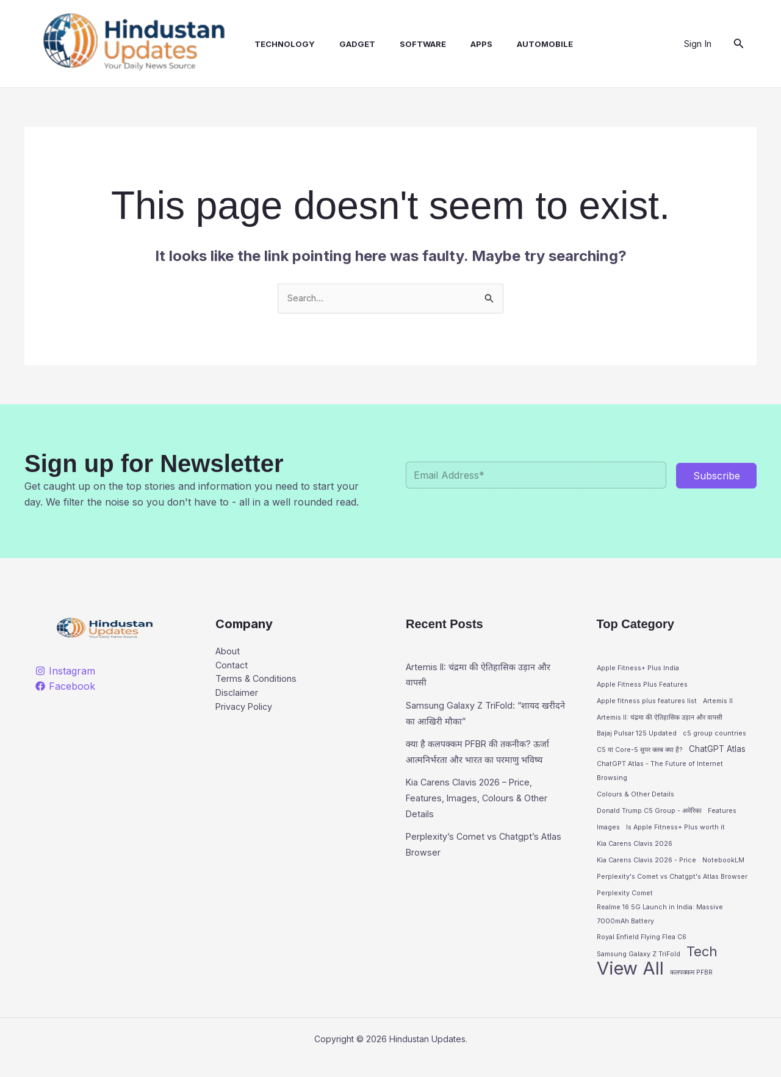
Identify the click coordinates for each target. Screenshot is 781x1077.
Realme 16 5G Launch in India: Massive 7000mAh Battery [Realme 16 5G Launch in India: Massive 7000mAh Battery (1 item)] (660, 926)
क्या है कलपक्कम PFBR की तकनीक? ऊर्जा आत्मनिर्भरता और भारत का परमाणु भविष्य (479, 760)
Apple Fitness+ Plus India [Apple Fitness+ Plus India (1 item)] (638, 669)
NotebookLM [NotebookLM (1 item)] (723, 869)
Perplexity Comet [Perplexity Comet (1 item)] (625, 903)
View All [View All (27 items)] (630, 985)
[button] (738, 43)
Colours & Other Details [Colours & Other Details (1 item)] (635, 802)
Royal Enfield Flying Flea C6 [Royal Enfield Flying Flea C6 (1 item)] (641, 951)
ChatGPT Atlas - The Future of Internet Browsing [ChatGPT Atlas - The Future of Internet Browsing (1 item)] (660, 777)
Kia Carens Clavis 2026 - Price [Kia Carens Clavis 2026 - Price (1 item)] (646, 869)
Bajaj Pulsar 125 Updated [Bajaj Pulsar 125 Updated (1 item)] (637, 737)
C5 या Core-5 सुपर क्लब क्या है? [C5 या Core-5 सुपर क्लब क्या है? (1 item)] (640, 753)
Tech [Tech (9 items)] (702, 966)
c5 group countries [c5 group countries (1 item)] (714, 737)
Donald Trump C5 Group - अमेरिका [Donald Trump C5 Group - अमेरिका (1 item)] (649, 819)
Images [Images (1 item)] (608, 835)
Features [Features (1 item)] (722, 819)
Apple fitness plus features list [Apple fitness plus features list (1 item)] (647, 703)
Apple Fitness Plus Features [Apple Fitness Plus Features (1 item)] (642, 686)
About (229, 653)
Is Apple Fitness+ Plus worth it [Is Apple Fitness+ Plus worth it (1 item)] (675, 835)
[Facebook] (65, 688)
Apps (455, 44)
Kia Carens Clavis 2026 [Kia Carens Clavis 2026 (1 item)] (634, 852)
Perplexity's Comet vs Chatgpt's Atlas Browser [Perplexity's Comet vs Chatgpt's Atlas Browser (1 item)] (672, 886)
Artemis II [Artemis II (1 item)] (718, 703)
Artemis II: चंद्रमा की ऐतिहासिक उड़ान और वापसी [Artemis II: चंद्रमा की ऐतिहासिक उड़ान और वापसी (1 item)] (659, 720)
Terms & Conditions (260, 684)
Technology (272, 44)
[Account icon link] (697, 44)
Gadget (340, 44)
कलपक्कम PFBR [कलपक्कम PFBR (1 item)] (691, 989)
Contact (233, 669)
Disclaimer (239, 700)
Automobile (513, 44)
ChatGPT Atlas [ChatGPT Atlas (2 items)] (717, 752)
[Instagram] (65, 672)
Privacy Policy (248, 716)
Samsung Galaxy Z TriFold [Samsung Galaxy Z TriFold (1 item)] (638, 969)
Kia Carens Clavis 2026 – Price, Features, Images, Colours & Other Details (478, 815)
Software (401, 44)
